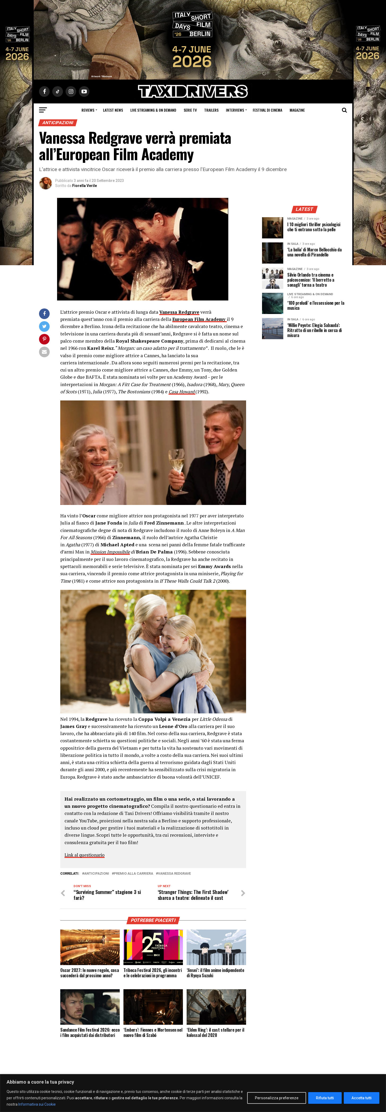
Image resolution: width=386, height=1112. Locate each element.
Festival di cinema (267, 110)
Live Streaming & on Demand (153, 110)
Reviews (88, 110)
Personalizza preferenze (276, 1098)
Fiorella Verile (84, 186)
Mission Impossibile (111, 552)
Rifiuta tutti (325, 1098)
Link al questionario (86, 855)
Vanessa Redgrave (174, 873)
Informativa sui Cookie (37, 1104)
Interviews (235, 110)
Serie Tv (190, 110)
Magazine (297, 110)
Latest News (113, 110)
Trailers (211, 110)
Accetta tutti (361, 1098)
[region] (193, 1093)
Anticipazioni (96, 873)
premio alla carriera (133, 873)
